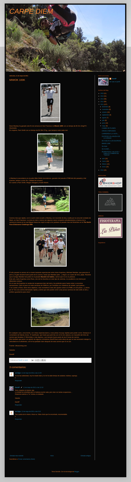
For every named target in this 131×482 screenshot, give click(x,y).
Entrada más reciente (16, 456)
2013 (102, 99)
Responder (18, 380)
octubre (104, 112)
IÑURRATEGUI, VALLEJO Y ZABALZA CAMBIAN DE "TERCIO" (110, 153)
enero (104, 167)
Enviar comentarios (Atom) (26, 459)
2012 (102, 101)
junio (104, 123)
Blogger (76, 471)
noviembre (105, 109)
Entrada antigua (86, 456)
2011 (102, 104)
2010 (102, 170)
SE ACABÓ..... (106, 149)
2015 (102, 93)
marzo (104, 161)
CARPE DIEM (31, 11)
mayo (104, 126)
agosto (104, 118)
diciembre (105, 107)
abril (103, 158)
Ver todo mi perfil (114, 82)
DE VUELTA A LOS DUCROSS (111, 141)
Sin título (104, 146)
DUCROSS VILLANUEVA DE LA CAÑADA (111, 137)
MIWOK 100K (106, 143)
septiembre (105, 115)
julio (103, 120)
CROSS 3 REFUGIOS (109, 131)
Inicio (52, 456)
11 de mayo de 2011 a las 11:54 (31, 373)
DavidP (17, 387)
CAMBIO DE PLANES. (109, 128)
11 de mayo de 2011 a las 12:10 (33, 387)
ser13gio (18, 373)
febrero (104, 164)
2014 (102, 96)
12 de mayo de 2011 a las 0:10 (31, 411)
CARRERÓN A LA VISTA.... (110, 134)
